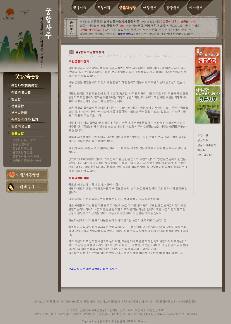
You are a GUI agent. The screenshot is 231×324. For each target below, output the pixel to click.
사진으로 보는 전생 (178, 25)
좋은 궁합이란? (21, 144)
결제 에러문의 (73, 301)
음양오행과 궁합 (22, 152)
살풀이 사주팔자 (89, 25)
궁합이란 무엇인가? (24, 140)
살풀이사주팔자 (206, 145)
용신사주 (136, 29)
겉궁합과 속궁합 (22, 148)
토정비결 (202, 135)
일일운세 (124, 29)
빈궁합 (16, 99)
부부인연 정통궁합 (91, 21)
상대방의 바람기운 (180, 29)
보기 (24, 119)
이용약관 (125, 301)
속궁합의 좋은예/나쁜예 (26, 160)
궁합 (21, 126)
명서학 (111, 33)
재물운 (189, 33)
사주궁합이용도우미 (166, 301)
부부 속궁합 (150, 29)
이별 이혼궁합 (21, 92)
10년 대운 (110, 29)
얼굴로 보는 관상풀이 (92, 33)
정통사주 (141, 33)
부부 (19, 112)
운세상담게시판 (143, 301)
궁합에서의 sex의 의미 (25, 156)
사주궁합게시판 (53, 301)
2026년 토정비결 (151, 21)
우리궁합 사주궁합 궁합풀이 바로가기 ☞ (92, 268)
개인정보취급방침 (108, 301)
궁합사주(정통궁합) (24, 85)
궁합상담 (89, 301)
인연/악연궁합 (134, 25)
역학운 (163, 29)
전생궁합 (17, 106)
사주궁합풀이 (188, 301)
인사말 (38, 301)
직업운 (195, 25)
